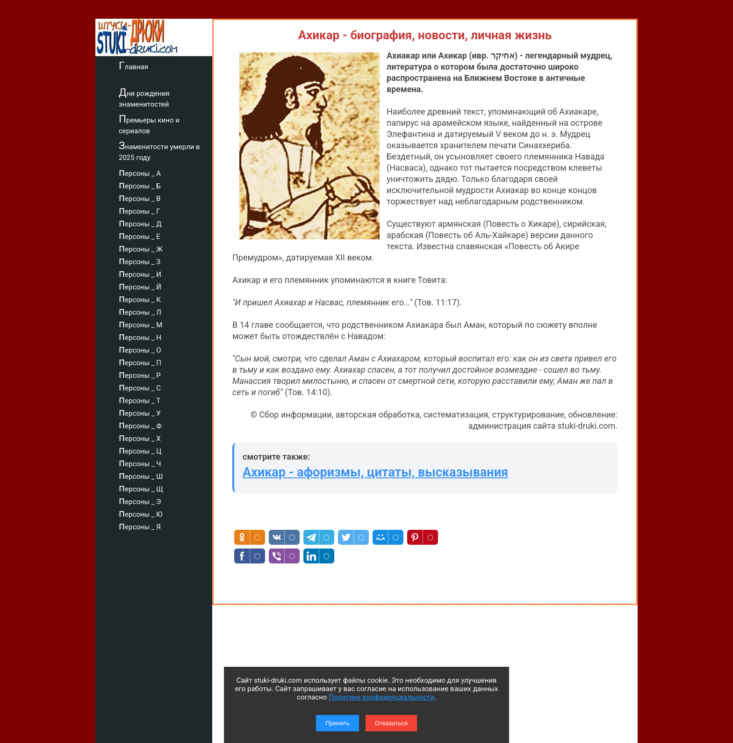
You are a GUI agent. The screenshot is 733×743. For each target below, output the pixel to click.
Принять (337, 723)
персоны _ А (140, 172)
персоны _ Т (139, 399)
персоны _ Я (140, 525)
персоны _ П (140, 361)
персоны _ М (140, 323)
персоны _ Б (140, 185)
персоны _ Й (140, 286)
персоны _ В (140, 197)
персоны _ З (139, 260)
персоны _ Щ (141, 488)
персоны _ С (140, 387)
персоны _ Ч (140, 462)
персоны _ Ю (141, 513)
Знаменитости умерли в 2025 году (159, 150)
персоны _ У (140, 412)
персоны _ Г (139, 210)
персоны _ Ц (140, 450)
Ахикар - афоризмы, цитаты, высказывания (375, 472)
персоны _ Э (140, 500)
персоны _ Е (139, 235)
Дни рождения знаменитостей (144, 97)
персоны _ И (140, 273)
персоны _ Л (140, 311)
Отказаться (391, 723)
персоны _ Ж (141, 248)
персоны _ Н (140, 336)
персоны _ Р (140, 374)
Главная (133, 65)
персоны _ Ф (140, 424)
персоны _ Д (140, 222)
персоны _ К (140, 298)
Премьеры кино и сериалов (149, 124)
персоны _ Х (140, 437)
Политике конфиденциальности (381, 697)
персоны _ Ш (141, 475)
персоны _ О (140, 349)
